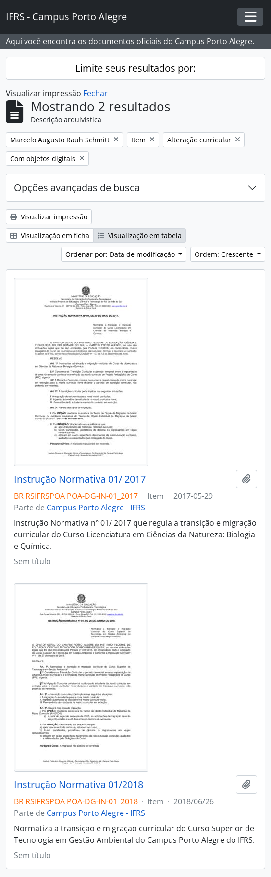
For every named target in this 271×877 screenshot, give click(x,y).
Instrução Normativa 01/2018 (78, 784)
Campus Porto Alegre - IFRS (96, 507)
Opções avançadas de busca (77, 187)
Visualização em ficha (49, 235)
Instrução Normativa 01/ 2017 (80, 479)
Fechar (95, 93)
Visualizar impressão (48, 216)
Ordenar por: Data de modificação (121, 254)
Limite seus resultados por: (135, 68)
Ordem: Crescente (225, 254)
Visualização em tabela (140, 235)
